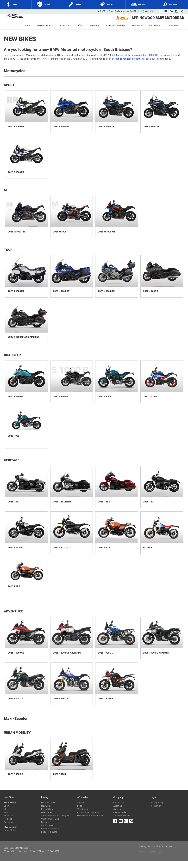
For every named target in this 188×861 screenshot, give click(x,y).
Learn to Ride (119, 812)
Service (95, 25)
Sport (6, 805)
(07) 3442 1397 (147, 11)
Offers (80, 25)
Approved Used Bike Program (55, 815)
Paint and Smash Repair (88, 812)
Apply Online (47, 825)
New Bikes (44, 25)
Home (27, 25)
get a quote (152, 58)
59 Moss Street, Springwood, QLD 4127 (117, 11)
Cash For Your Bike (50, 818)
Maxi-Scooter (10, 827)
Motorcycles (10, 802)
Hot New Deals (48, 802)
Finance (137, 25)
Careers (117, 809)
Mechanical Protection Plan (90, 815)
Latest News (174, 25)
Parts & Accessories (115, 25)
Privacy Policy (157, 802)
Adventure (9, 822)
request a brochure (133, 58)
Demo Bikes (47, 809)
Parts (79, 805)
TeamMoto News (121, 815)
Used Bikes (46, 812)
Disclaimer (156, 805)
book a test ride (114, 58)
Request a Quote (49, 831)
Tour (6, 812)
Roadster (8, 815)
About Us (155, 25)
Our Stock (64, 25)
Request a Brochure (50, 828)
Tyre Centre (82, 809)
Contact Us (118, 802)
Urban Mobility (11, 830)
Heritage (8, 818)
